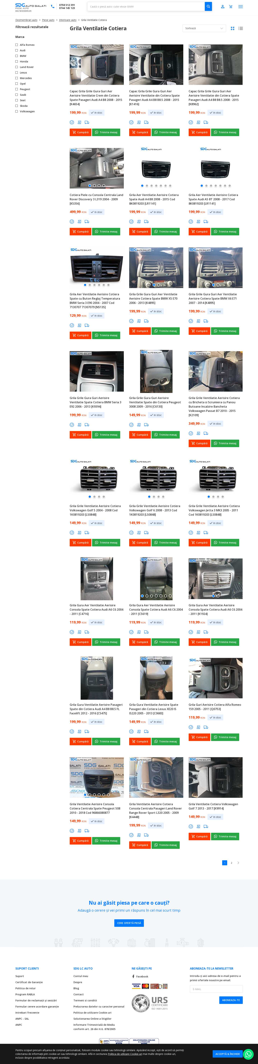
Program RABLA (25, 994)
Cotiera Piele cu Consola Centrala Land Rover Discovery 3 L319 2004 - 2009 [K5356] (96, 199)
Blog (76, 988)
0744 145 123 (67, 8)
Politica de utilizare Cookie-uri (92, 1012)
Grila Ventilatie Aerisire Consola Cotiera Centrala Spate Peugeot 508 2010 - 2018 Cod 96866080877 (95, 808)
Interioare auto (68, 20)
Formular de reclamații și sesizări (36, 1000)
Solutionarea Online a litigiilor (92, 1018)
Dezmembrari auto (26, 20)
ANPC (18, 1024)
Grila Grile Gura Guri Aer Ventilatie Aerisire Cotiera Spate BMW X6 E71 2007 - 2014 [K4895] (213, 298)
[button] (89, 187)
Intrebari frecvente (27, 1012)
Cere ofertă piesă (129, 923)
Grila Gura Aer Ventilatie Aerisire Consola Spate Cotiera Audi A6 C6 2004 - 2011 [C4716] (96, 609)
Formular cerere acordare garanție (37, 1006)
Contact (78, 994)
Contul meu (80, 976)
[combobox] (149, 6)
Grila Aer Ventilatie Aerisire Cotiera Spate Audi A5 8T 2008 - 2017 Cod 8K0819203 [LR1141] (213, 199)
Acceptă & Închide (228, 1054)
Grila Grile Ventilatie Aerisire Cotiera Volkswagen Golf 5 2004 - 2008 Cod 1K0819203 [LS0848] (95, 510)
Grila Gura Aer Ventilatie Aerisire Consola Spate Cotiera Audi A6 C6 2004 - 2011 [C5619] (156, 609)
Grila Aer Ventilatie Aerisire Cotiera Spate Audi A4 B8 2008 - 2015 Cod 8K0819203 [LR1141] (154, 199)
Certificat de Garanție (29, 982)
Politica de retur (25, 988)
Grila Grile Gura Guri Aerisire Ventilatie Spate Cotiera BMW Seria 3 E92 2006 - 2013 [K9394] (95, 402)
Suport (19, 976)
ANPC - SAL (22, 1018)
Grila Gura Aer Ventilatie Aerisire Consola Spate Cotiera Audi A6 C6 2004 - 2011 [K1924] (215, 609)
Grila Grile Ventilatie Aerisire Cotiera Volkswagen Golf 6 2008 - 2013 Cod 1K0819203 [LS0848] (154, 510)
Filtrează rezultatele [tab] (31, 27)
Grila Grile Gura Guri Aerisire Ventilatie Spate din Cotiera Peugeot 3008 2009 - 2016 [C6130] (155, 402)
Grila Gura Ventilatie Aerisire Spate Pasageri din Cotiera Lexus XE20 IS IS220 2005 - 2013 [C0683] (153, 709)
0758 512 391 (67, 5)
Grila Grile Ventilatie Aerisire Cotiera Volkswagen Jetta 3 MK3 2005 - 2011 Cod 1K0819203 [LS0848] (214, 510)
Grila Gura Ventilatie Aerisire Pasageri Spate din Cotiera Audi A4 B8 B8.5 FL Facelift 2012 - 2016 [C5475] (96, 709)
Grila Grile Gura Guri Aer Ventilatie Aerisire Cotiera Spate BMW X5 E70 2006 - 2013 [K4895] (153, 298)
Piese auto (48, 20)
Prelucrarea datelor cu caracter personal (98, 1006)
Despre (77, 982)
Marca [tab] (19, 37)
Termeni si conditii (85, 1000)
